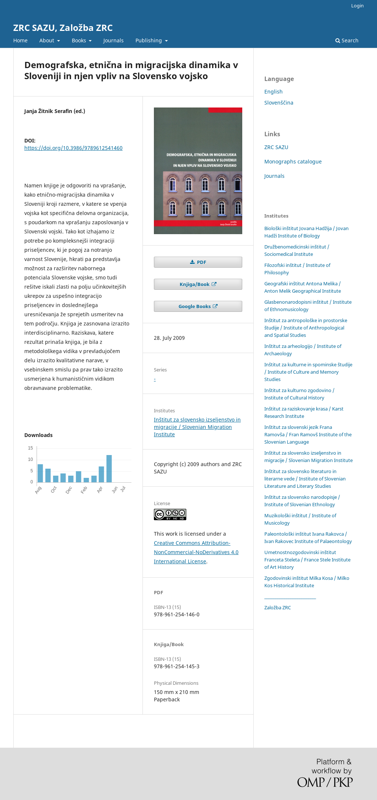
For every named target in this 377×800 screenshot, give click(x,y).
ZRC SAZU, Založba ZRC (63, 27)
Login (357, 5)
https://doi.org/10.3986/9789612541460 (73, 147)
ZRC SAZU (276, 147)
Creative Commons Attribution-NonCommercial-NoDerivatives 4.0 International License (196, 552)
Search (347, 40)
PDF (201, 262)
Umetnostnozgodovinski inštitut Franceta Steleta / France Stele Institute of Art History (307, 559)
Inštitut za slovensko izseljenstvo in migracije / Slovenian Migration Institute (197, 427)
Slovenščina (278, 102)
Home (20, 40)
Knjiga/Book (195, 284)
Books (80, 40)
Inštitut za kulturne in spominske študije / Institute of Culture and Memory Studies (308, 372)
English (273, 91)
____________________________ (290, 596)
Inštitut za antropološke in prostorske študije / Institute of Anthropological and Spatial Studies (305, 327)
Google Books (195, 306)
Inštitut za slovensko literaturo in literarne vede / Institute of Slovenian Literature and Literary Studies (305, 478)
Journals (113, 40)
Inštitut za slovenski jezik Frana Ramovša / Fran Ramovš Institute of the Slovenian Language (308, 434)
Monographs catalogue (293, 161)
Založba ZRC (277, 607)
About (47, 40)
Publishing (149, 40)
